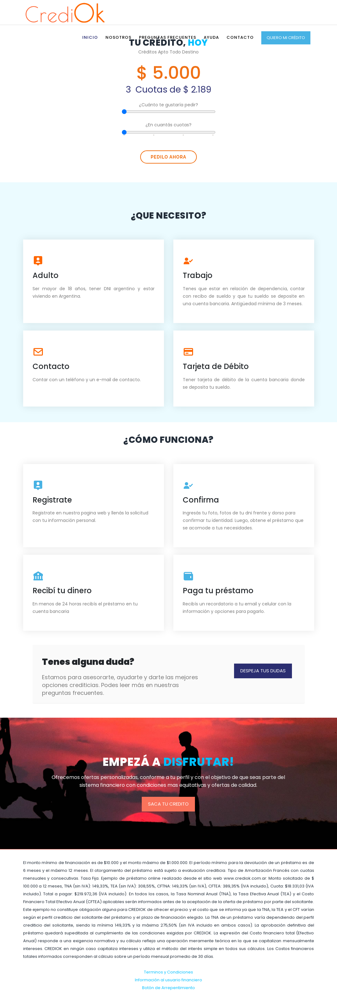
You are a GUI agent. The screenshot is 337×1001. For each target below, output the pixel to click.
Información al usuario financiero (168, 980)
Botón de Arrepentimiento (168, 988)
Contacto (240, 37)
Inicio (90, 37)
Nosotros (118, 37)
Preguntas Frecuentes (167, 37)
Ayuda (211, 37)
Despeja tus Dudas (263, 670)
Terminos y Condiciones (168, 972)
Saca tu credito (168, 804)
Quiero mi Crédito (286, 38)
